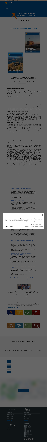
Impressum (11, 226)
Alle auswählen (38, 226)
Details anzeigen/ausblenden (36, 224)
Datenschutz (7, 226)
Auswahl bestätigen (29, 226)
